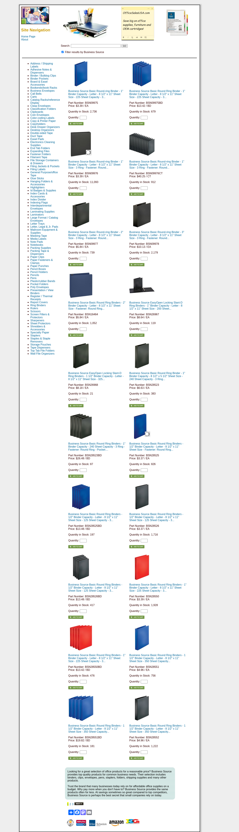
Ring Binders (38, 305)
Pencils (34, 275)
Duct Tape (36, 136)
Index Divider (38, 199)
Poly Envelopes (39, 287)
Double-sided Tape (41, 133)
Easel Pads (37, 139)
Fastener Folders (40, 154)
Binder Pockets (39, 78)
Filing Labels (38, 169)
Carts (33, 96)
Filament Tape (38, 157)
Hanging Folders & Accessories (41, 183)
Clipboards (36, 111)
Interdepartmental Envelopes (40, 207)
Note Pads (36, 241)
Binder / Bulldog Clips (43, 75)
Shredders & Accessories (37, 328)
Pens (33, 278)
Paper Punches (39, 266)
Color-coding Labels (42, 118)
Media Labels (38, 238)
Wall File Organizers (42, 353)
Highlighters (37, 187)
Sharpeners (37, 320)
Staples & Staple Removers (40, 340)
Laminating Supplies (42, 211)
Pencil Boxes (38, 269)
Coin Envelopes (39, 114)
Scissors (35, 311)
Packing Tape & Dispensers (39, 252)
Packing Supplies (40, 247)
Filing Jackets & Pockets (44, 166)
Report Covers (39, 302)
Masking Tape (38, 235)
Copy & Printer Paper (43, 121)
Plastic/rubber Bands (42, 281)
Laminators (37, 214)
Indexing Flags (39, 202)
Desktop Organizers (42, 130)
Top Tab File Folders (42, 350)
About (24, 39)
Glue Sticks (37, 178)
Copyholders (38, 124)
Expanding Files (40, 151)
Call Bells (36, 93)
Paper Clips (37, 257)
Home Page (28, 36)
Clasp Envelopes (40, 105)
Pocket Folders (39, 284)
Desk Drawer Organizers (45, 127)
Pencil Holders (39, 272)
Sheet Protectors (40, 323)
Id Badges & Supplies (43, 190)
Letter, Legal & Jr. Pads (44, 226)
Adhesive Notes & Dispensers (41, 71)
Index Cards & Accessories (38, 195)
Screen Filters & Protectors (40, 316)
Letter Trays (37, 223)
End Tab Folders (40, 148)
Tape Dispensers (40, 347)
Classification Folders (43, 108)
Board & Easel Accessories (39, 83)
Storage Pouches (40, 344)
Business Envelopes (42, 90)
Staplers (35, 335)
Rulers (34, 308)
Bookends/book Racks (43, 87)
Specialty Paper (39, 332)
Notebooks (36, 244)
